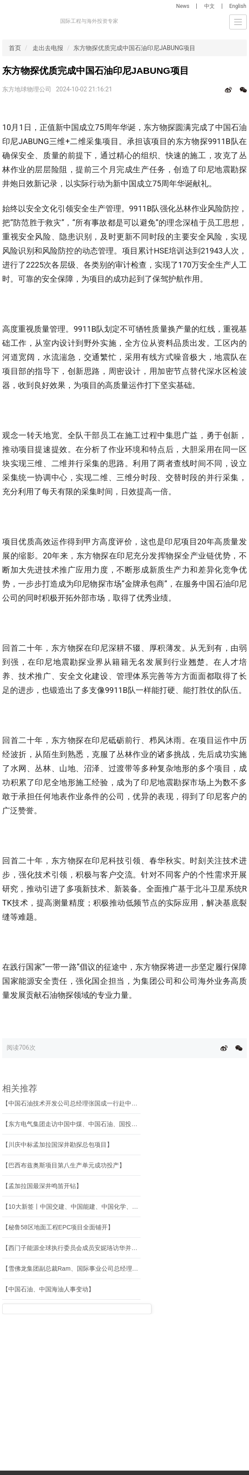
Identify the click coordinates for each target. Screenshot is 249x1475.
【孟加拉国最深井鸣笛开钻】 (42, 1185)
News (182, 6)
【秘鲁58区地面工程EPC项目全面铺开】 (58, 1227)
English (237, 6)
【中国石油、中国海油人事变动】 (48, 1289)
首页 (15, 47)
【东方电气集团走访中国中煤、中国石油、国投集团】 (76, 1123)
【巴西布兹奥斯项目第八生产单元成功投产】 (63, 1165)
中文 (209, 6)
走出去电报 (47, 47)
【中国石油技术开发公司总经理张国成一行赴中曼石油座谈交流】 (91, 1103)
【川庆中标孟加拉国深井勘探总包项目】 (57, 1144)
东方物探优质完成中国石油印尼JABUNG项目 (134, 47)
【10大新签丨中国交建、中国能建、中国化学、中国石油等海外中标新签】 (104, 1206)
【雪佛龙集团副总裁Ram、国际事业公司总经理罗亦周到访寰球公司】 (98, 1268)
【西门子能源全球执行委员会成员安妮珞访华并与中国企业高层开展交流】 (103, 1247)
